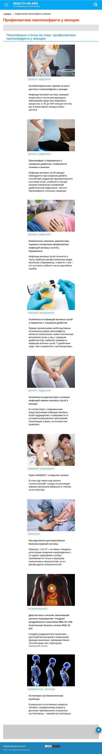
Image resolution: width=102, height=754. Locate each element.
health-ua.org (29, 4)
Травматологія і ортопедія (41, 689)
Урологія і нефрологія (39, 79)
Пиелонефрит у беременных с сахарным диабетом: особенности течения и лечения (48, 164)
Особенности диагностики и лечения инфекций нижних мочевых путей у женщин (49, 400)
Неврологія (34, 534)
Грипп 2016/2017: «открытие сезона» (49, 475)
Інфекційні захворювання (41, 312)
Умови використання (14, 746)
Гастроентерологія (37, 608)
